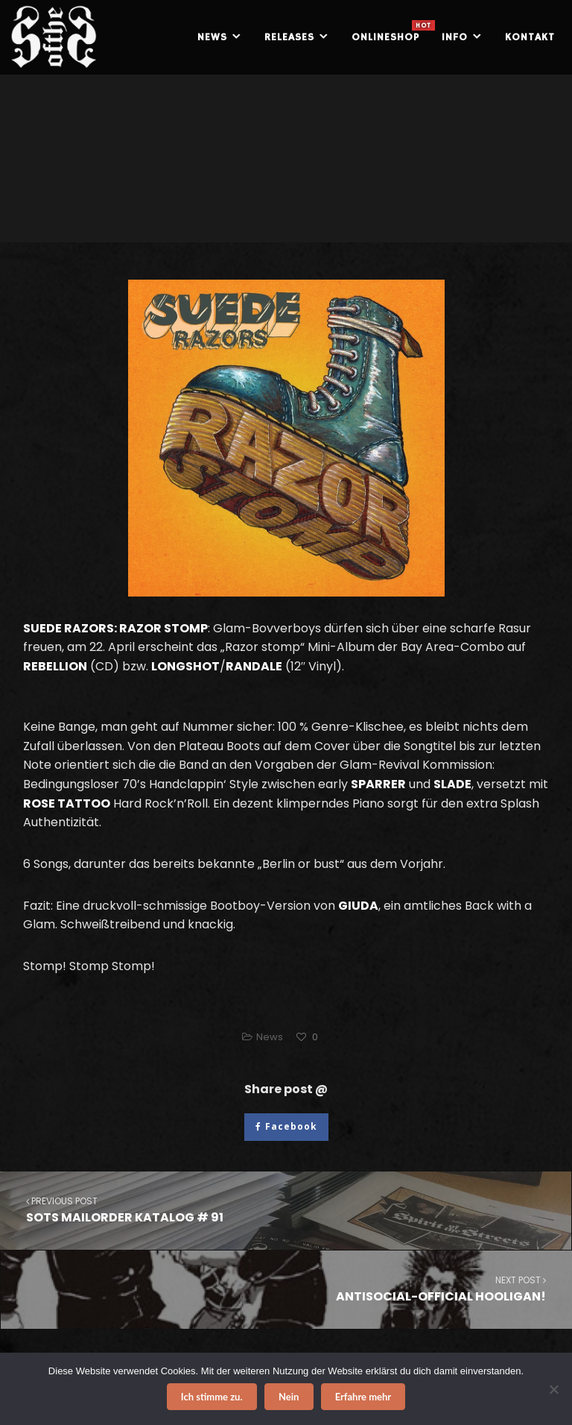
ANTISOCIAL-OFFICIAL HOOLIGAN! (286, 1289)
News (269, 1037)
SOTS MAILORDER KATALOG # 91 (285, 1210)
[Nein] (553, 1389)
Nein (289, 1397)
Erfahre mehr (363, 1397)
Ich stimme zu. (212, 1397)
